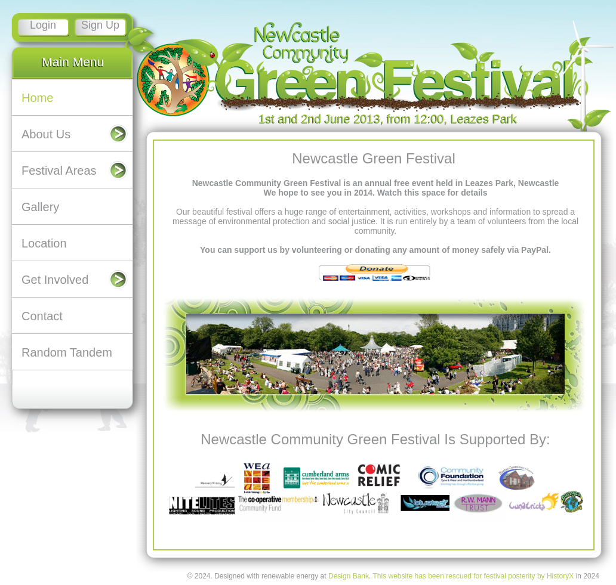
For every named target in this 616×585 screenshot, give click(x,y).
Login (43, 25)
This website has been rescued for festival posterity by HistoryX (473, 576)
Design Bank (348, 576)
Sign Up (100, 25)
